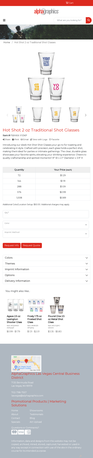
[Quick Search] (69, 20)
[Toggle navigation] (4, 20)
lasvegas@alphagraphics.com (27, 395)
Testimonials (36, 414)
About (14, 414)
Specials (15, 422)
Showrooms (36, 410)
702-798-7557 (19, 392)
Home (14, 410)
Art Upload (36, 422)
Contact (15, 418)
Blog (32, 418)
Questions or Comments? (25, 427)
